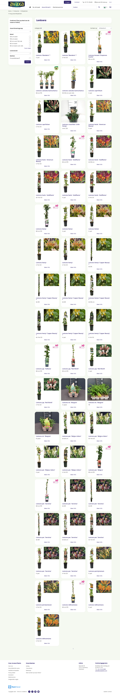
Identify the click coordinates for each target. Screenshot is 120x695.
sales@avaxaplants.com (101, 670)
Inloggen (67, 2)
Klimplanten (24, 11)
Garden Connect (108, 691)
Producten (16, 11)
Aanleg (27, 666)
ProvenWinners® (15, 58)
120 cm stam (14, 37)
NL (111, 2)
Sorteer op (93, 28)
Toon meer (27, 48)
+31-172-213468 (102, 669)
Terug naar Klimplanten (15, 13)
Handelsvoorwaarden (13, 670)
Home (10, 11)
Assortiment (46, 7)
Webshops (28, 670)
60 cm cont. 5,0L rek (16, 41)
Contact (77, 2)
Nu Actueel (36, 7)
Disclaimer (11, 675)
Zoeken (27, 62)
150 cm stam (14, 39)
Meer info (47, 60)
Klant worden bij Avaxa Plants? (33, 672)
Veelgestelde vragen (13, 679)
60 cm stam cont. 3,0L (16, 46)
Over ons (10, 666)
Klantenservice (58, 7)
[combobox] (20, 53)
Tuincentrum (29, 668)
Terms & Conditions (22, 691)
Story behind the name (14, 668)
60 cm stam (13, 43)
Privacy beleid (11, 672)
